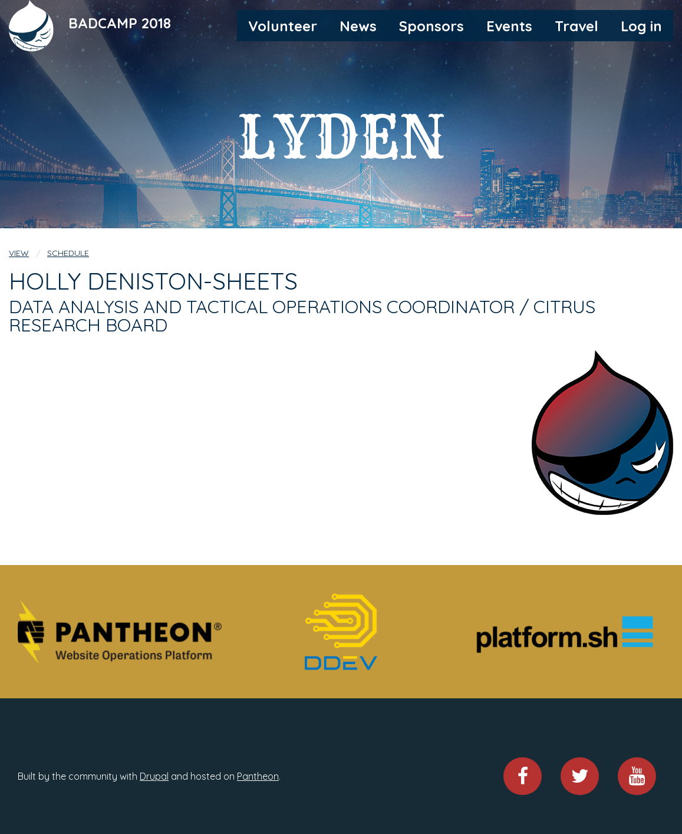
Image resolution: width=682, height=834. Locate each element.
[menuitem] (282, 25)
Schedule (68, 253)
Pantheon (258, 776)
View (19, 253)
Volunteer (282, 26)
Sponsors (431, 26)
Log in (641, 26)
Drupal (154, 776)
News (358, 26)
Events (509, 26)
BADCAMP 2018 (119, 23)
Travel (576, 26)
